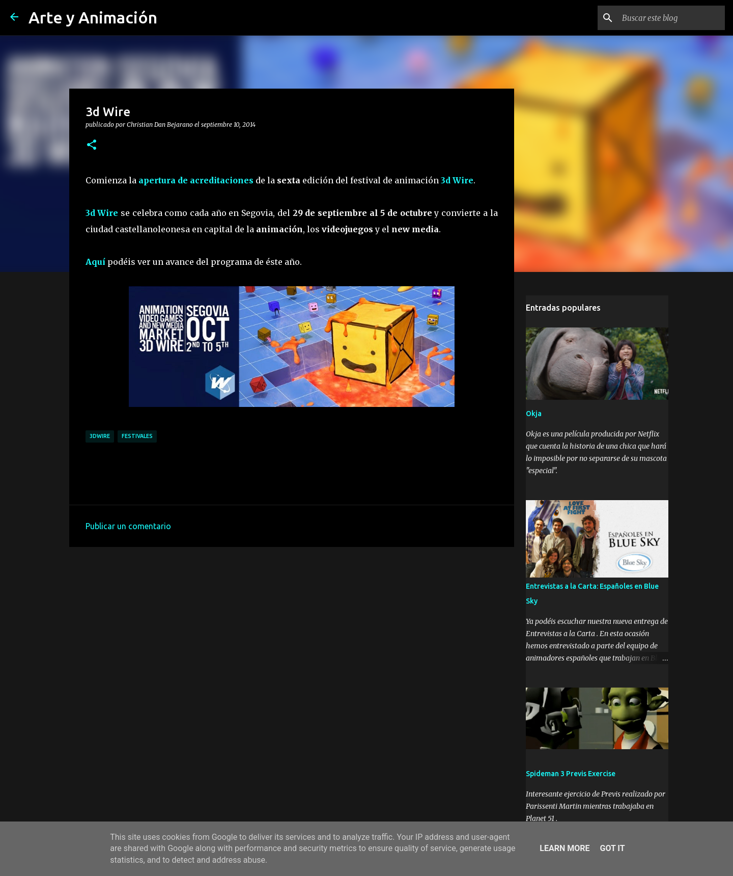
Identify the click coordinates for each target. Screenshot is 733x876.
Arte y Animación (93, 17)
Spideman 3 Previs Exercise (570, 774)
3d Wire (457, 180)
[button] (92, 145)
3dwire (100, 436)
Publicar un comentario (128, 526)
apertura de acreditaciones (195, 180)
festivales (137, 436)
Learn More (564, 848)
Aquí (95, 262)
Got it (612, 848)
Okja (534, 413)
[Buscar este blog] (671, 18)
